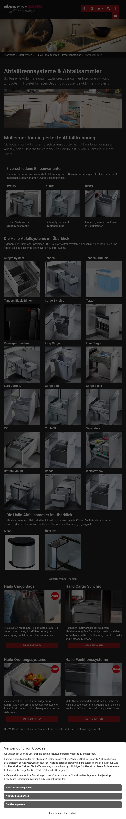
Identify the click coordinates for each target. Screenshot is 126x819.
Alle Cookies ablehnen (17, 796)
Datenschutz (70, 813)
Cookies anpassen (15, 804)
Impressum (55, 813)
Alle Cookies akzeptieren (19, 787)
